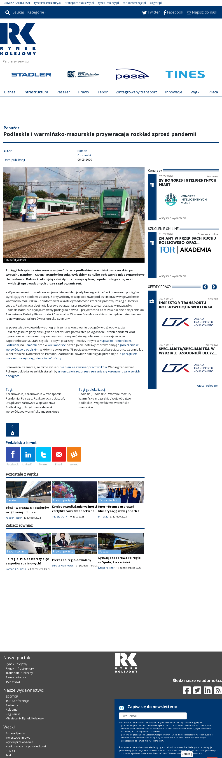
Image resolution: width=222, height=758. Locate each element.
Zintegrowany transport (136, 92)
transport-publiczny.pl (79, 3)
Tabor (102, 92)
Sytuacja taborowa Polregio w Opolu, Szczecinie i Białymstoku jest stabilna (119, 562)
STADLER (12, 751)
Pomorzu (31, 345)
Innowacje (173, 92)
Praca (213, 92)
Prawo (83, 92)
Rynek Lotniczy (16, 677)
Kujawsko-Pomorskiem (115, 341)
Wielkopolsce (57, 345)
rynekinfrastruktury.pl (47, 3)
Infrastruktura (35, 92)
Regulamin (13, 714)
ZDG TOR (12, 696)
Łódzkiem (12, 345)
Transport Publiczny (19, 673)
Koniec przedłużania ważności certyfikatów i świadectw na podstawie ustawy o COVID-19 (74, 511)
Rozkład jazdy (15, 733)
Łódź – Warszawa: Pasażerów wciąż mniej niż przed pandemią (27, 512)
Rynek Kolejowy (16, 664)
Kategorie (35, 12)
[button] (205, 294)
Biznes (9, 92)
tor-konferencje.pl (134, 3)
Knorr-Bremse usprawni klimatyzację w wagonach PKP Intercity (120, 511)
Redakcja (12, 705)
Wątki (195, 92)
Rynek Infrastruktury (20, 668)
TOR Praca (13, 681)
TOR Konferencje (17, 701)
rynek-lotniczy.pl (108, 3)
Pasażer (63, 92)
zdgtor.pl (156, 3)
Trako (10, 755)
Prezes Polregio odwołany (71, 560)
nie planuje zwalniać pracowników (83, 367)
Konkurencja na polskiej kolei (26, 746)
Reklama (12, 709)
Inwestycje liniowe (18, 737)
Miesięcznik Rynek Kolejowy (25, 718)
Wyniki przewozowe (19, 742)
